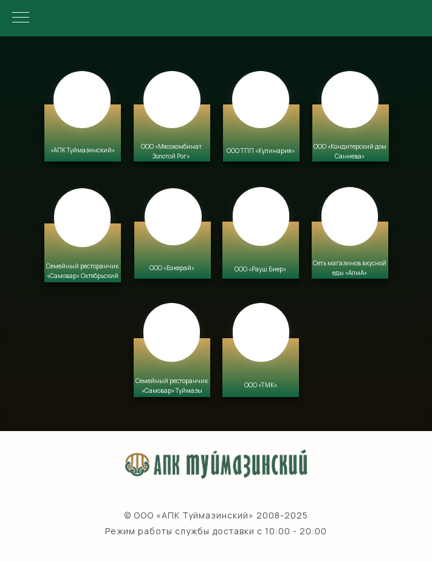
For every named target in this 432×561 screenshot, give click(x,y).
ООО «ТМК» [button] (260, 385)
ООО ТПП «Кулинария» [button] (261, 150)
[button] (172, 133)
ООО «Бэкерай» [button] (171, 268)
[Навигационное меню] (20, 18)
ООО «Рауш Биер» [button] (260, 269)
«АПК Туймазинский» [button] (82, 150)
